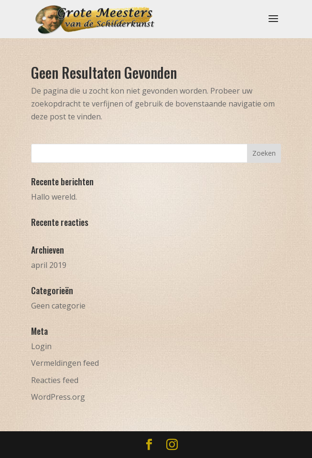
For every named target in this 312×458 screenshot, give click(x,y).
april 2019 (48, 265)
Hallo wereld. (54, 197)
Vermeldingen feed (65, 363)
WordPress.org (58, 397)
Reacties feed (54, 380)
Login (41, 346)
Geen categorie (58, 305)
